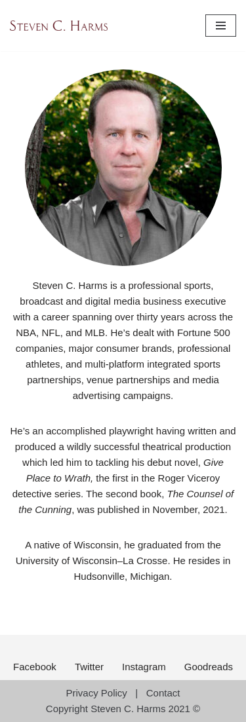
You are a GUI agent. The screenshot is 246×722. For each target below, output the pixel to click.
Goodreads (208, 666)
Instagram (144, 666)
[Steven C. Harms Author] (59, 25)
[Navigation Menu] (220, 25)
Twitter (89, 666)
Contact (163, 692)
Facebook (34, 666)
